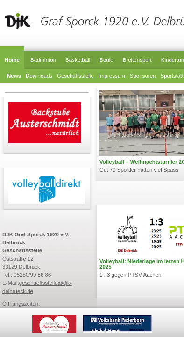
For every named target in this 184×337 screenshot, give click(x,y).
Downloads (39, 76)
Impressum (112, 76)
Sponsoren (143, 76)
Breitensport (137, 60)
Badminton (43, 60)
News (14, 76)
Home (12, 60)
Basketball (77, 60)
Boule (106, 60)
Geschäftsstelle (75, 76)
